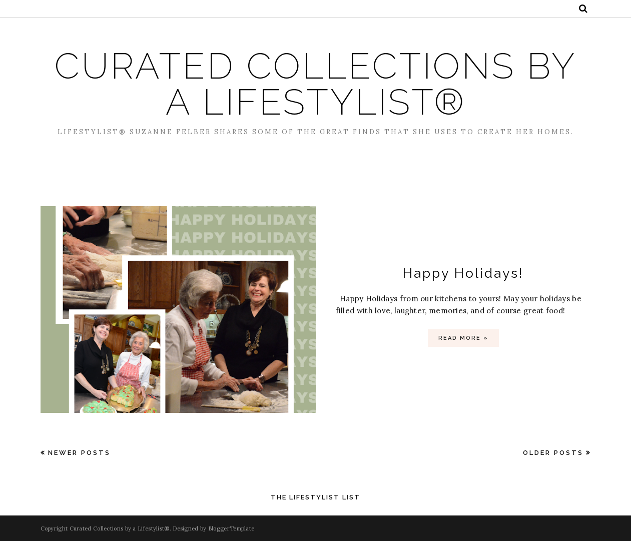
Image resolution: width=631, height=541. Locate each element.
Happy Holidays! (463, 273)
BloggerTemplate (231, 528)
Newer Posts (79, 452)
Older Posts (553, 452)
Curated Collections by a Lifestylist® (315, 84)
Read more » (463, 338)
